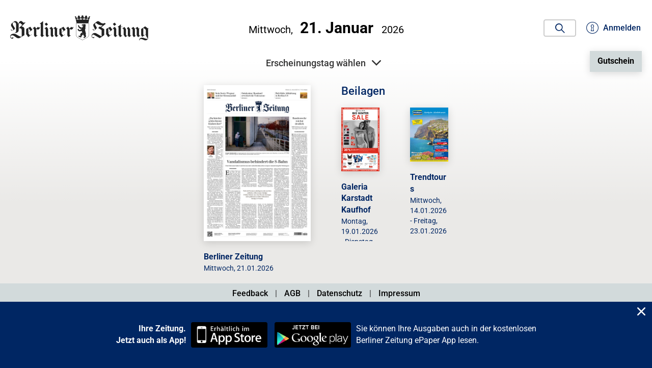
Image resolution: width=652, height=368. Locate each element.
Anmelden (613, 28)
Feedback (250, 293)
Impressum (399, 293)
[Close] (641, 313)
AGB (292, 293)
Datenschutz (339, 293)
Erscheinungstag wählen (323, 63)
